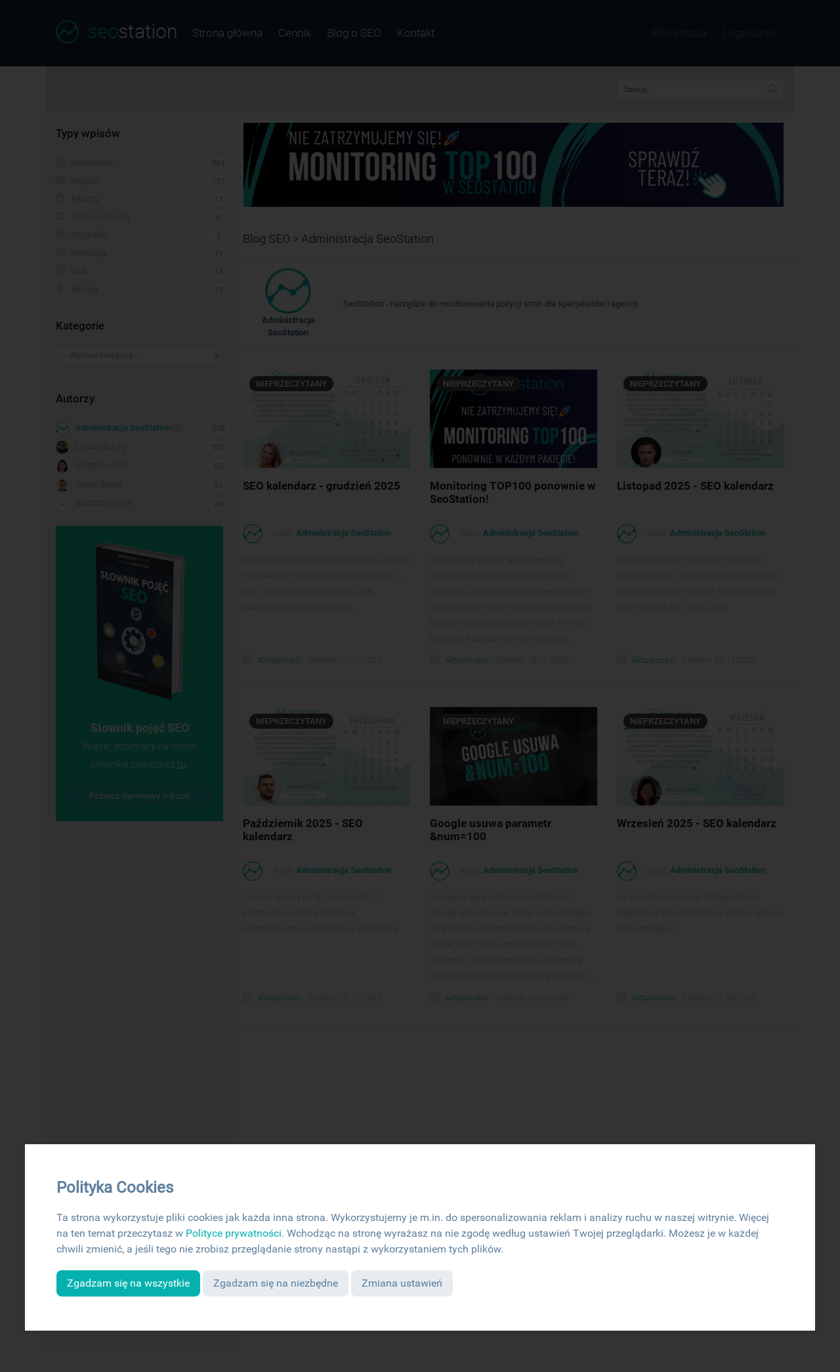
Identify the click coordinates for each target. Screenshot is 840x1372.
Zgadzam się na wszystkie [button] (128, 1283)
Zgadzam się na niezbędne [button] (275, 1283)
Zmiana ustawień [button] (402, 1283)
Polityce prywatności (234, 1233)
